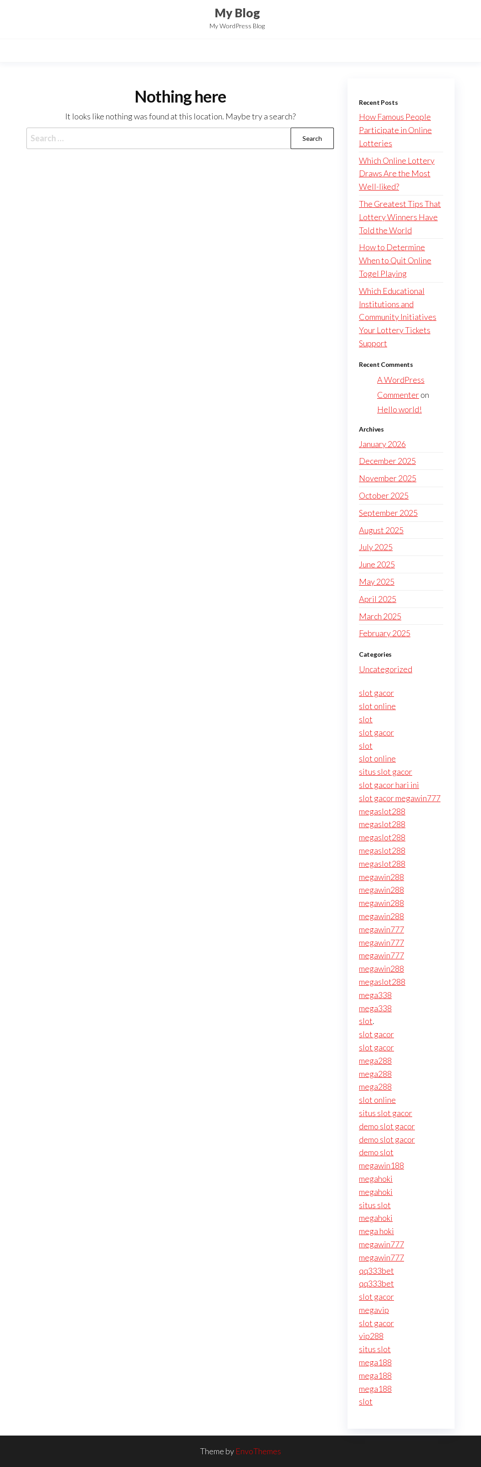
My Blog (237, 12)
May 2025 (376, 582)
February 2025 (384, 633)
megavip (374, 1310)
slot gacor (376, 693)
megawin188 (381, 1165)
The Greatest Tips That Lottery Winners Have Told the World (400, 217)
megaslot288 (382, 811)
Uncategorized (385, 669)
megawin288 (381, 877)
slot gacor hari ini (389, 785)
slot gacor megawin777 (399, 798)
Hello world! (399, 409)
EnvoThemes (258, 1451)
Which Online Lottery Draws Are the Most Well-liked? (397, 173)
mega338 (375, 995)
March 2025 (380, 616)
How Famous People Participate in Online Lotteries (395, 130)
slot (366, 719)
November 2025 (387, 478)
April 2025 (377, 599)
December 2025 (387, 461)
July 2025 (376, 547)
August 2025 (381, 530)
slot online (377, 706)
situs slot (375, 1205)
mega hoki (376, 1231)
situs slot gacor (385, 772)
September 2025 (388, 513)
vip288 (371, 1336)
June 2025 (377, 564)
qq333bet (376, 1271)
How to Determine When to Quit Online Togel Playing (395, 260)
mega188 (375, 1362)
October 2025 (384, 495)
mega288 (375, 1060)
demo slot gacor (387, 1126)
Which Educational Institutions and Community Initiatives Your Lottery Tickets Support (397, 317)
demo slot (376, 1152)
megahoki (376, 1179)
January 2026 (382, 444)
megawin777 (381, 929)
